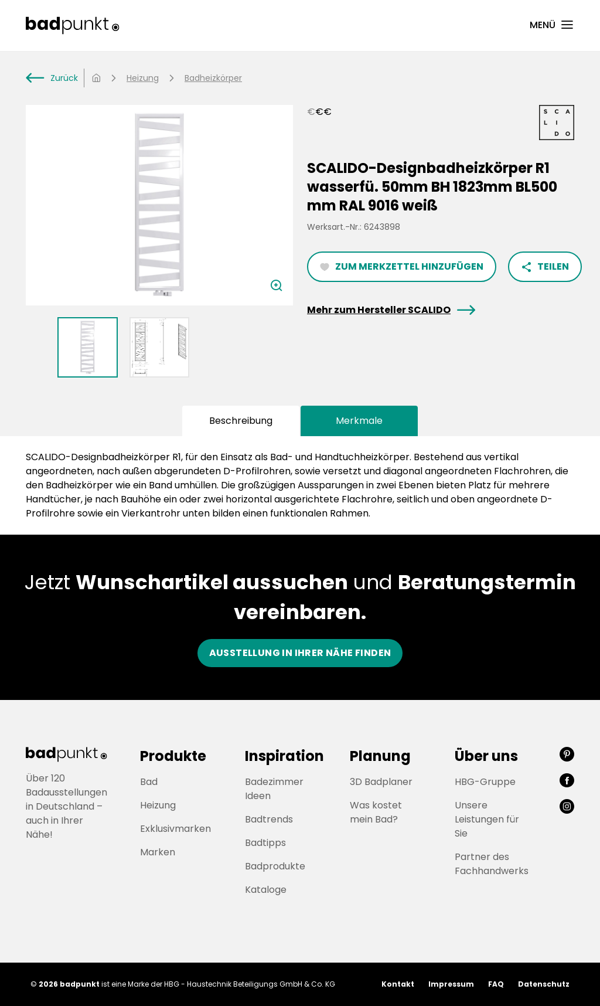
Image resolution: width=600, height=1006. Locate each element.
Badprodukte (275, 866)
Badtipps (265, 842)
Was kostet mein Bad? (376, 812)
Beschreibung (240, 420)
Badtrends (269, 819)
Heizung (143, 78)
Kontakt (397, 984)
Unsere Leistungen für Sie (487, 819)
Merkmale (359, 420)
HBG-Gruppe (485, 782)
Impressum (451, 984)
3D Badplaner (381, 782)
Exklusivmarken (175, 828)
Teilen (545, 266)
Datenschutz (544, 984)
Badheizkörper (213, 78)
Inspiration (284, 756)
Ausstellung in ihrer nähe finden (300, 653)
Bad (149, 782)
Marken (157, 852)
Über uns (486, 756)
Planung (380, 756)
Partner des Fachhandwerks (492, 864)
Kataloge (266, 889)
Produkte (173, 756)
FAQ (496, 984)
